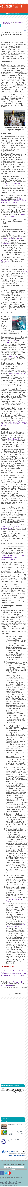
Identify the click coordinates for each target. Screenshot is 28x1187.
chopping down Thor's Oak (13, 374)
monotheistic (6, 244)
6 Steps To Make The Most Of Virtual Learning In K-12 (10, 1182)
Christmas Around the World (14, 900)
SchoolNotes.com (3, 1185)
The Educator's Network (12, 1185)
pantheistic (19, 238)
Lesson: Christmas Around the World (12, 971)
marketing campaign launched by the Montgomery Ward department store (13, 557)
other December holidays (13, 215)
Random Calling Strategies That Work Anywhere (9, 1181)
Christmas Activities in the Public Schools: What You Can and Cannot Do (13, 200)
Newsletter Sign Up (13, 13)
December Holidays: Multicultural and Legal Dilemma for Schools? (13, 974)
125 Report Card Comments (15, 1124)
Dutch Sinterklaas (14, 439)
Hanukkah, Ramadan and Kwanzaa (11, 184)
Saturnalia (5, 261)
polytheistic (8, 238)
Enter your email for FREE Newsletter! (14, 1164)
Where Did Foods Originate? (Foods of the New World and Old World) (15, 1133)
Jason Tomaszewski (15, 982)
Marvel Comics (14, 356)
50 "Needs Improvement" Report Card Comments (14, 1140)
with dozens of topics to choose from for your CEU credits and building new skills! (15, 1091)
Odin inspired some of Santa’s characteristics (12, 527)
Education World (7, 985)
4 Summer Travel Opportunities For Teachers (9, 1183)
